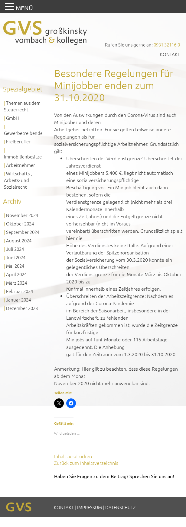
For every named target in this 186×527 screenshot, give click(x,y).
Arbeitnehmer (20, 165)
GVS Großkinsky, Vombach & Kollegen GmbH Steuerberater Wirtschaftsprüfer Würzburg (45, 32)
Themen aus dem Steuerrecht (22, 106)
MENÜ (24, 7)
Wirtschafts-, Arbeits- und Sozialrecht (18, 180)
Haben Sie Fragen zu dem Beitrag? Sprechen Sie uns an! (114, 476)
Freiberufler (18, 141)
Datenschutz (120, 507)
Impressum (89, 507)
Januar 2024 (18, 299)
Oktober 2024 (20, 223)
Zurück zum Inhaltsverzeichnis (86, 462)
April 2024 (16, 274)
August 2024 (18, 240)
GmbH (12, 118)
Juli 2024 (15, 249)
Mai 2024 (15, 266)
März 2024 (16, 282)
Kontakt (170, 54)
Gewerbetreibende (23, 133)
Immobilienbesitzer (24, 156)
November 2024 (22, 215)
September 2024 (22, 232)
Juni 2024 (15, 257)
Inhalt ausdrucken (73, 456)
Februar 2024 (19, 291)
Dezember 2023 (22, 308)
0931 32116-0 (167, 44)
